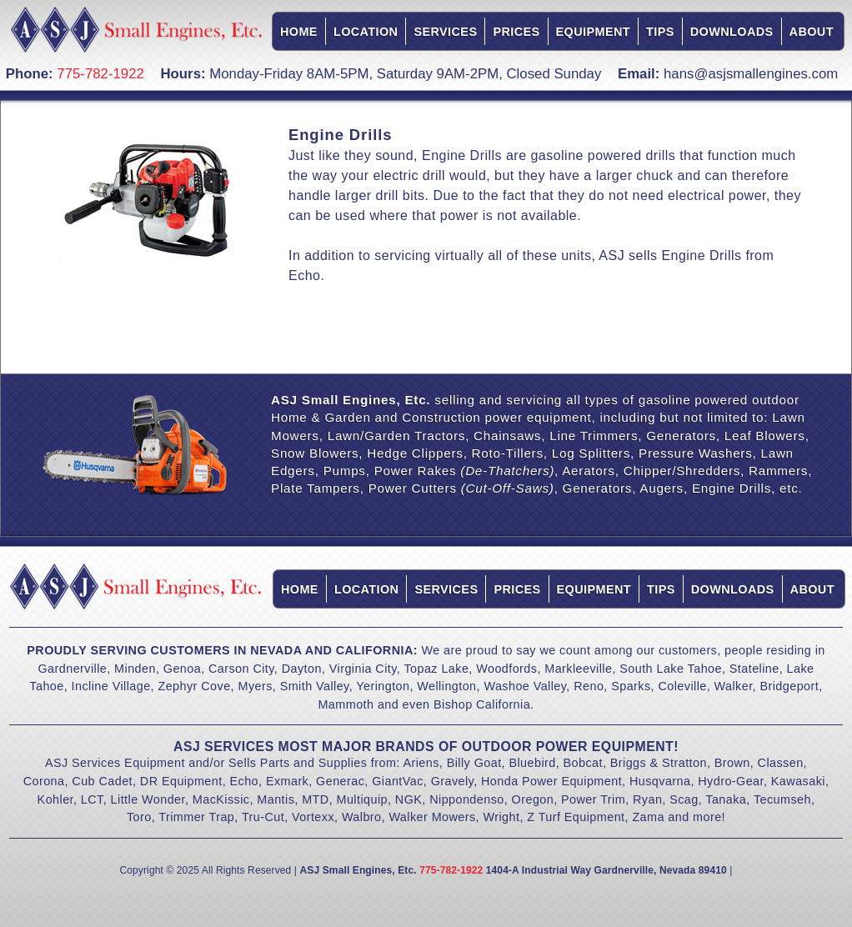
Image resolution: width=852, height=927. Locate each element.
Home (299, 31)
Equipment (593, 31)
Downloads (732, 31)
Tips (660, 31)
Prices (516, 31)
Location (365, 31)
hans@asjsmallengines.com (751, 74)
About (811, 31)
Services (445, 31)
